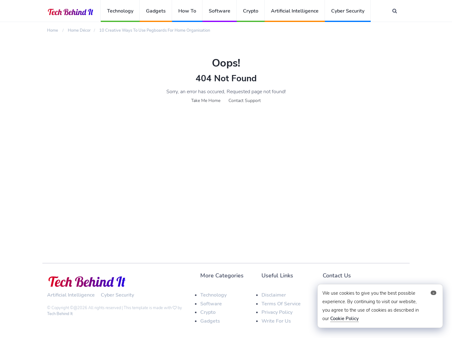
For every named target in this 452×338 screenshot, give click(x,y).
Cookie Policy (344, 318)
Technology (120, 11)
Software (219, 11)
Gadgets (156, 11)
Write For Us (276, 321)
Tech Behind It (60, 314)
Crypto (250, 11)
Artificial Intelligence (295, 11)
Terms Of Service (281, 303)
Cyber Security (347, 11)
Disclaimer (273, 295)
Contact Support (245, 101)
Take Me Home (205, 101)
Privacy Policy (277, 312)
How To (187, 11)
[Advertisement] (226, 163)
